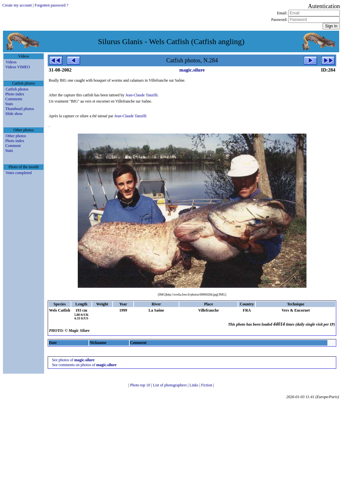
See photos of (73, 360)
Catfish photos (17, 89)
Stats (9, 104)
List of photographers (170, 385)
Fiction (207, 385)
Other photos (16, 136)
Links (194, 385)
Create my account (17, 5)
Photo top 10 (140, 385)
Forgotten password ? (51, 5)
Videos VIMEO (17, 67)
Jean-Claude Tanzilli (141, 95)
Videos (11, 62)
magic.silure (192, 70)
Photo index (14, 94)
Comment (13, 145)
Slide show (14, 113)
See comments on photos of (84, 365)
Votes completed (18, 172)
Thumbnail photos (19, 108)
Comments (13, 99)
